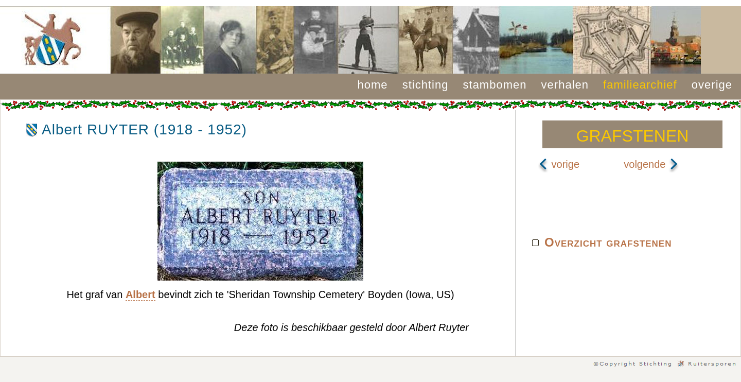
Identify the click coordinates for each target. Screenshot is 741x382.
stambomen (495, 84)
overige (712, 84)
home (373, 84)
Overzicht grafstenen (608, 242)
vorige (558, 164)
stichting (425, 84)
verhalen (565, 84)
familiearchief (640, 84)
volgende (651, 164)
